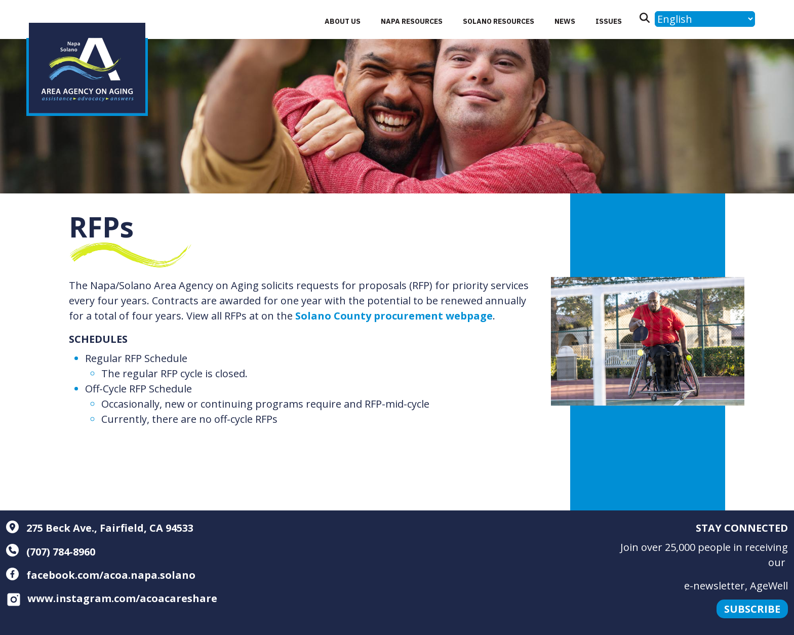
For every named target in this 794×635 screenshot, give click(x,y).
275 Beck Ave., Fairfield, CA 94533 (99, 528)
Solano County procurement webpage (394, 316)
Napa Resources (412, 21)
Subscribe (752, 609)
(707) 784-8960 (50, 552)
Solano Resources (498, 21)
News (564, 21)
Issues (609, 21)
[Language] (705, 19)
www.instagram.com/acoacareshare (111, 598)
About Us (343, 21)
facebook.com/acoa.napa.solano (100, 575)
